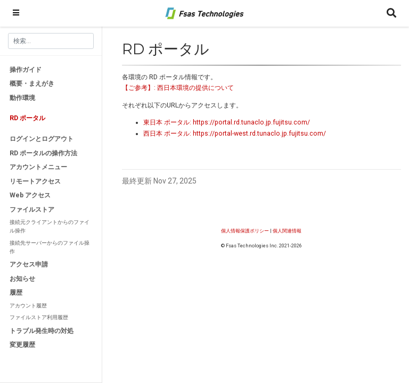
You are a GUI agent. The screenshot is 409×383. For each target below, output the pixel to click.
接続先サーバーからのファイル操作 (49, 247)
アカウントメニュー (38, 167)
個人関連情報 (287, 231)
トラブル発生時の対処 (41, 331)
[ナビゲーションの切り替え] (16, 13)
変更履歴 (22, 344)
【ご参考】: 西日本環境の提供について (178, 87)
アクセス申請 (29, 264)
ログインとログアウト (41, 139)
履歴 (16, 292)
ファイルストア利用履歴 (39, 317)
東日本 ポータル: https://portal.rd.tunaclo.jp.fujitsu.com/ (226, 122)
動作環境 (22, 98)
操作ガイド (26, 69)
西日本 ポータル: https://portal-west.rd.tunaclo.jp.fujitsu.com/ (234, 133)
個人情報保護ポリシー (245, 231)
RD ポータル (27, 118)
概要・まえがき (32, 83)
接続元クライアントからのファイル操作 (49, 226)
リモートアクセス (35, 181)
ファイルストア (32, 209)
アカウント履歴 (28, 306)
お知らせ (22, 278)
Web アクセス (30, 195)
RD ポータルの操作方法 (43, 153)
